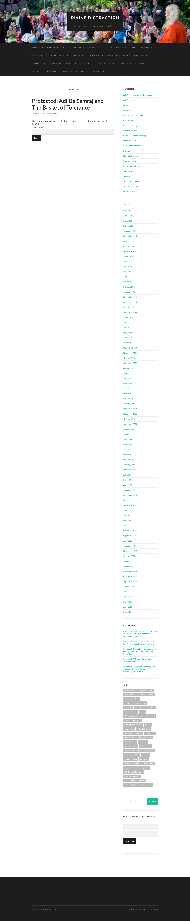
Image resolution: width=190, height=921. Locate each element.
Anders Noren (145, 910)
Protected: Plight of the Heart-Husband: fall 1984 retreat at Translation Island (140, 642)
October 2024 (129, 307)
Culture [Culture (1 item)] (135, 699)
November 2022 (130, 414)
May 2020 (127, 520)
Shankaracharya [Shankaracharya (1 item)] (131, 759)
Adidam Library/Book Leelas (45, 55)
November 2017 (130, 551)
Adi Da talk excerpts (131, 100)
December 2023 (130, 348)
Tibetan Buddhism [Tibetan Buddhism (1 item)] (131, 785)
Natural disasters (130, 156)
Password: (73, 130)
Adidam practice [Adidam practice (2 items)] (146, 690)
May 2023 (127, 383)
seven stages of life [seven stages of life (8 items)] (132, 755)
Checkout (86, 64)
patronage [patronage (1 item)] (128, 733)
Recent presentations (132, 166)
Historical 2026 (129, 140)
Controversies (129, 120)
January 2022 (129, 464)
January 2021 (129, 490)
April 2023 (127, 388)
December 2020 (130, 495)
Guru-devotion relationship (134, 135)
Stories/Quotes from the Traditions (106, 47)
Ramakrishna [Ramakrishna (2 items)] (130, 738)
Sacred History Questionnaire (110, 64)
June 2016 (127, 597)
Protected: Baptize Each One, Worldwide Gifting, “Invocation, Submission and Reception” (140, 651)
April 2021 (127, 485)
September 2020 (130, 505)
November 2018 (130, 530)
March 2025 (128, 282)
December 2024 (130, 297)
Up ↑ (156, 910)
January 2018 (129, 546)
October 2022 (129, 419)
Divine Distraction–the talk (136, 55)
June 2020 (127, 515)
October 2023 (129, 358)
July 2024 (127, 322)
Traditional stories (131, 186)
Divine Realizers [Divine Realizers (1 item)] (131, 712)
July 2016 (127, 591)
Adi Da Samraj (49, 47)
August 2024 (128, 317)
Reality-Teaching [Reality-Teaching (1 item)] (131, 746)
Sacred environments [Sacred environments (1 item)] (133, 750)
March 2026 (128, 221)
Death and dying (130, 125)
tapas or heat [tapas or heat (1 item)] (129, 768)
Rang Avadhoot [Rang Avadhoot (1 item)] (130, 742)
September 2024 (130, 312)
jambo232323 (53, 114)
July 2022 (127, 434)
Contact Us (70, 64)
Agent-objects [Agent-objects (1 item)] (130, 694)
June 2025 (127, 266)
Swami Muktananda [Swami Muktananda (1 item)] (132, 763)
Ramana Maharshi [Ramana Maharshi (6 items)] (144, 738)
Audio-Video (128, 110)
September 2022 (130, 424)
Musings (111, 55)
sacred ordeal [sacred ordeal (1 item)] (149, 750)
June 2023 (127, 378)
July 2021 (127, 475)
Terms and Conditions (74, 72)
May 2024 (127, 332)
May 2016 (127, 602)
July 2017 (127, 561)
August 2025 (128, 256)
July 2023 (127, 373)
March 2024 (128, 343)
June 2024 (127, 327)
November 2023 (130, 353)
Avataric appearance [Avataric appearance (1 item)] (146, 694)
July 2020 (127, 510)
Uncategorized (129, 191)
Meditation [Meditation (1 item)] (137, 720)
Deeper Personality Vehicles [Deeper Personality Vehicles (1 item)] (135, 703)
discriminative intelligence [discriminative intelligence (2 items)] (145, 707)
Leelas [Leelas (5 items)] (127, 720)
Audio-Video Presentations (87, 55)
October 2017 (129, 556)
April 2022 (127, 449)
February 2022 (129, 459)
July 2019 (127, 525)
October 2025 (129, 246)
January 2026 (129, 231)
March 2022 (128, 454)
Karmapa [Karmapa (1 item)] (151, 716)
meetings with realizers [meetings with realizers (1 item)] (133, 725)
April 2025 (127, 277)
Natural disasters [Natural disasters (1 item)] (143, 729)
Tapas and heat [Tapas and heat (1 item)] (148, 763)
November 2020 (130, 500)
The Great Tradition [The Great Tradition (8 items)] (132, 776)
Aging (125, 105)
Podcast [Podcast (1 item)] (139, 733)
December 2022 (130, 409)
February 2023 (129, 398)
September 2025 (130, 251)
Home (34, 47)
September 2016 (130, 581)
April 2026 (127, 216)
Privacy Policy (97, 72)
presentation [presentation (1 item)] (149, 733)
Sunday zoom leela (131, 181)
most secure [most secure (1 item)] (129, 729)
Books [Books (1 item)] (127, 699)
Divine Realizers (130, 130)
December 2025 (130, 236)
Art (67, 55)
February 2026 (129, 226)
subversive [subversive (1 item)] (144, 759)
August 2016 (128, 586)
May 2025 (127, 271)
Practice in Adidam (140, 47)
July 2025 (127, 261)
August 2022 (128, 429)
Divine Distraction (95, 17)
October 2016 (129, 576)
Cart (141, 64)
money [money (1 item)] (147, 725)
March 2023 (128, 393)
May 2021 (127, 480)
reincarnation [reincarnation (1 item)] (145, 746)
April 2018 (127, 541)
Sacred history (129, 171)
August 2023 (128, 368)
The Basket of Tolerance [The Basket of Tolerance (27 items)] (133, 772)
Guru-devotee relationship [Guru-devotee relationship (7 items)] (135, 716)
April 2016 (127, 607)
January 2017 (129, 566)
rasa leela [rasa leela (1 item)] (142, 742)
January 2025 (129, 292)
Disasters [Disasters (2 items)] (128, 707)
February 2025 (129, 287)
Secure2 (126, 176)
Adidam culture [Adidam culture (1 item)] (130, 690)
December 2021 (130, 470)
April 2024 (127, 337)
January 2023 (129, 404)
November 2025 (130, 241)
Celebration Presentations (134, 115)
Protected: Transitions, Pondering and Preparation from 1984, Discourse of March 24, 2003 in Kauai (139, 669)
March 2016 (128, 612)
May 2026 (127, 210)
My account (52, 72)
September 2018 (130, 536)
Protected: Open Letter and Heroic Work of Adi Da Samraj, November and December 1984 (140, 633)
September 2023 (130, 363)
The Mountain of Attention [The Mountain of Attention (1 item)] (135, 781)
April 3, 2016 (38, 114)
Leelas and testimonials (133, 146)
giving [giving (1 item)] (142, 712)
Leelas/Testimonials (72, 47)
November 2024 (130, 302)
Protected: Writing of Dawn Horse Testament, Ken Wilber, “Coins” (137, 660)
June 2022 (127, 439)
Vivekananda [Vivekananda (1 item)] (146, 785)
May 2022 (127, 444)
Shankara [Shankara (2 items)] (145, 755)
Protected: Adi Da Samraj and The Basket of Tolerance (68, 104)
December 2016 (130, 571)
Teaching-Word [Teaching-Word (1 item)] (143, 768)
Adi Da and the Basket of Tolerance (137, 95)
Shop (132, 64)
